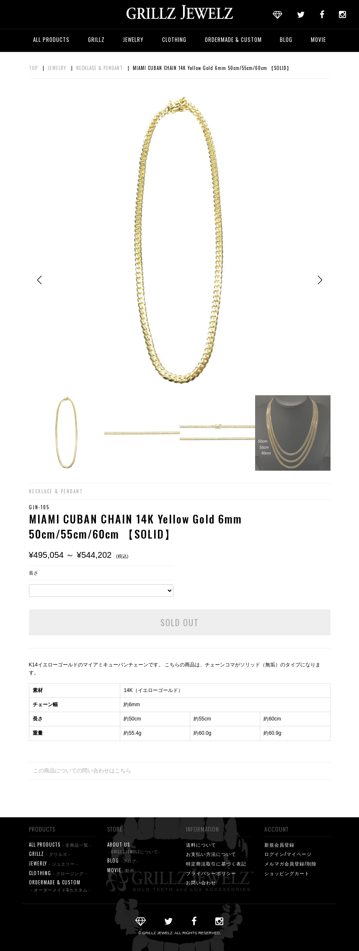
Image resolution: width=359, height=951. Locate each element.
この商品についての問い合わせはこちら (82, 770)
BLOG (286, 39)
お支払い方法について (211, 853)
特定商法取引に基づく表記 (216, 863)
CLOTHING (174, 39)
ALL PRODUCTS (51, 39)
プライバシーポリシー (211, 873)
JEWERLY (53, 863)
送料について (201, 844)
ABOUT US (133, 848)
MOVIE (318, 39)
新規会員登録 (279, 844)
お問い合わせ (201, 882)
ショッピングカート (287, 873)
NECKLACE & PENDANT (99, 68)
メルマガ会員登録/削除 (290, 863)
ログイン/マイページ (288, 853)
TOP (33, 68)
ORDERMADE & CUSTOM (233, 39)
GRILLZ (96, 39)
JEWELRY (133, 39)
